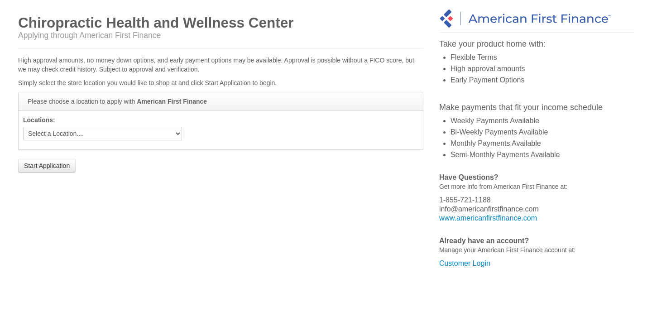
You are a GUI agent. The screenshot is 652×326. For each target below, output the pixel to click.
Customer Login (464, 263)
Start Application (47, 165)
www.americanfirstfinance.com (488, 218)
